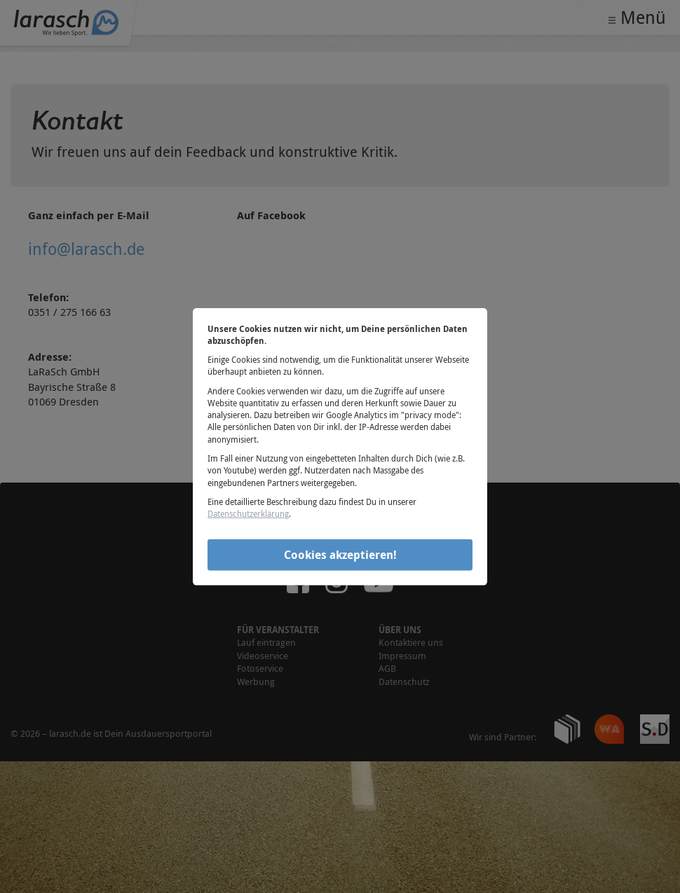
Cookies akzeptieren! (340, 554)
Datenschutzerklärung (248, 513)
